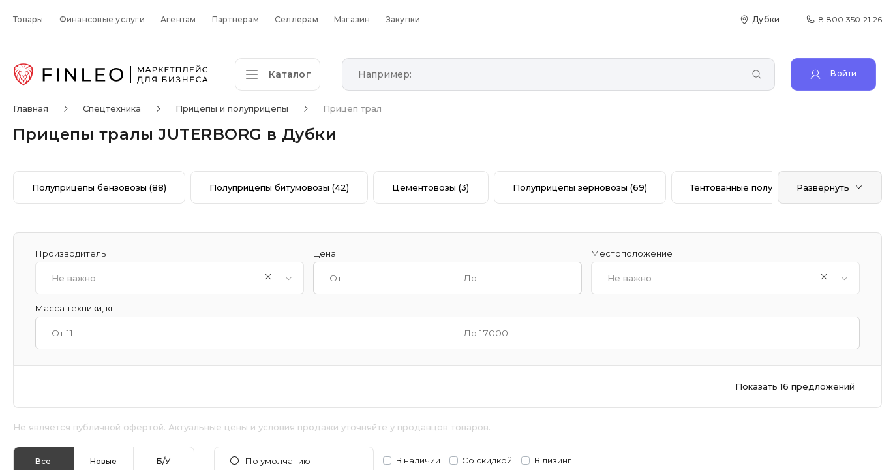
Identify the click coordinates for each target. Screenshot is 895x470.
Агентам (178, 19)
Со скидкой (487, 460)
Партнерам (235, 19)
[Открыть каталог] (280, 74)
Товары (28, 19)
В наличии (418, 460)
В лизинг (552, 460)
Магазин (352, 19)
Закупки (403, 19)
